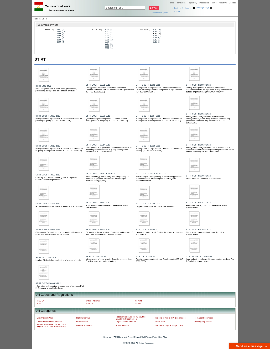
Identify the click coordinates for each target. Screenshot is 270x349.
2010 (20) (157, 29)
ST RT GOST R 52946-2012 (47, 229)
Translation (180, 3)
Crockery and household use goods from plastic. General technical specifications (56, 178)
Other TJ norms (93, 301)
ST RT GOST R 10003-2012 (198, 85)
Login (176, 8)
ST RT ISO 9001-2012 (145, 256)
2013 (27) (157, 36)
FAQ (115, 337)
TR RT (187, 301)
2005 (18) (109, 40)
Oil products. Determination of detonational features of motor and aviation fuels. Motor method (58, 233)
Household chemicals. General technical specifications (59, 206)
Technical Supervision (203, 318)
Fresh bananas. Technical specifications (203, 179)
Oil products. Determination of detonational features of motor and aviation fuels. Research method (109, 233)
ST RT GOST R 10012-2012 (198, 114)
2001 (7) (108, 31)
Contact (232, 3)
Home (171, 3)
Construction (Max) (45, 318)
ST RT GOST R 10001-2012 (98, 85)
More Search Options (160, 13)
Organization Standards (126, 322)
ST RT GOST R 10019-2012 (198, 145)
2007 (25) (109, 44)
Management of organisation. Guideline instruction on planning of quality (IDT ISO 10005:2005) (58, 120)
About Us (223, 3)
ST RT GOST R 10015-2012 (148, 146)
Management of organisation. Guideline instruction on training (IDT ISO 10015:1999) (159, 150)
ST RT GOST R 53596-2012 (198, 229)
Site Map (163, 337)
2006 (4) (108, 42)
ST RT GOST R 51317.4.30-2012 (100, 174)
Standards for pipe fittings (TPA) (169, 325)
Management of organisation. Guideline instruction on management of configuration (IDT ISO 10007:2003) (159, 120)
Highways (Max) (83, 318)
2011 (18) (157, 31)
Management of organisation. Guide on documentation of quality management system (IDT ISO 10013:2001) (59, 150)
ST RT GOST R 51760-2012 (98, 203)
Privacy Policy (151, 337)
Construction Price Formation (49, 322)
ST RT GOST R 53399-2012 (148, 229)
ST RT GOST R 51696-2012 (47, 204)
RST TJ (89, 304)
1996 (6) (60, 36)
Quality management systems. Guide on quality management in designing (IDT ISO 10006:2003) (107, 120)
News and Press (125, 337)
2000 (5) (108, 29)
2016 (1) (156, 42)
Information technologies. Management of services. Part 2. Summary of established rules (59, 287)
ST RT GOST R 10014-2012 (98, 145)
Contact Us (139, 337)
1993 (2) (60, 29)
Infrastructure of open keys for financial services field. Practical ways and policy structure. (109, 260)
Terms (213, 3)
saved (177, 11)
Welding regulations (203, 322)
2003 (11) (109, 36)
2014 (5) (156, 38)
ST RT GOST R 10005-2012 (47, 116)
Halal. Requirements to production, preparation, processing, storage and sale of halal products (56, 90)
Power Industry (122, 325)
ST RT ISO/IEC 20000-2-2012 (48, 283)
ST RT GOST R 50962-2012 (47, 175)
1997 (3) (60, 38)
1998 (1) (60, 40)
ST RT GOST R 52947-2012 (98, 229)
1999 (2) (60, 42)
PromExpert (160, 322)
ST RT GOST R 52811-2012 (198, 203)
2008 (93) (109, 46)
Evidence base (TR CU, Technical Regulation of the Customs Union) (51, 325)
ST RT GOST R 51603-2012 (198, 176)
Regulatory (192, 3)
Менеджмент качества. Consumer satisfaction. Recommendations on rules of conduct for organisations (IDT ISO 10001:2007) (110, 90)
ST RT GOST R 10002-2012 (148, 85)
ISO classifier (82, 322)
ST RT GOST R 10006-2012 (98, 116)
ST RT (138, 304)
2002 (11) (109, 34)
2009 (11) (109, 48)
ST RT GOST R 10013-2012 (47, 146)
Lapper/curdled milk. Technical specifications (155, 206)
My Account (186, 8)
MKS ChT (41, 301)
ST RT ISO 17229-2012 (45, 257)
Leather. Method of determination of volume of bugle (58, 260)
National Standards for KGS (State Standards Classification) (131, 318)
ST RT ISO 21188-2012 (96, 256)
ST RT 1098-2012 (43, 86)
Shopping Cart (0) (202, 8)
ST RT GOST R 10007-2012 (148, 116)
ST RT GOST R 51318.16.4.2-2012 (151, 174)
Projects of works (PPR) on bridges (170, 318)
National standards (84, 325)
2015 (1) (156, 40)
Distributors (204, 3)
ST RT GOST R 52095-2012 (148, 204)
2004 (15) (109, 38)
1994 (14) (61, 31)
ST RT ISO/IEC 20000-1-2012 (199, 256)
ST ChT (138, 301)
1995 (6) (60, 34)
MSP (39, 304)
